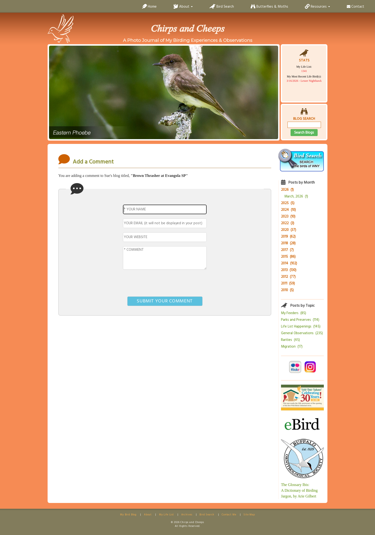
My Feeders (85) (293, 313)
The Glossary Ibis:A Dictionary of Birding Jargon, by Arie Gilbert (299, 490)
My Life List (166, 515)
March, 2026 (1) (296, 196)
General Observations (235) (302, 333)
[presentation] (164, 284)
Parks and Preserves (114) (300, 320)
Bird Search (222, 6)
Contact (355, 6)
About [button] (183, 6)
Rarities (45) (290, 340)
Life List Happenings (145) (300, 326)
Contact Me (229, 515)
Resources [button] (317, 6)
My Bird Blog (128, 515)
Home (149, 6)
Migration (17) (292, 346)
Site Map (249, 515)
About (148, 515)
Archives (186, 515)
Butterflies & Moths (269, 6)
